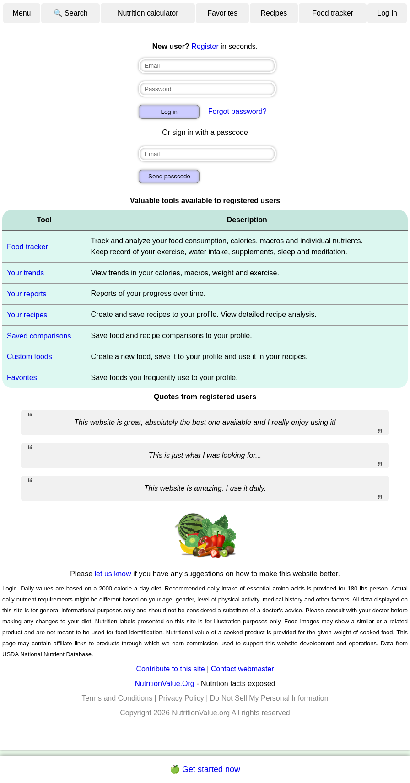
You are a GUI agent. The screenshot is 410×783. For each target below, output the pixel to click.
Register (205, 46)
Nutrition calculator (148, 13)
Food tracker (332, 13)
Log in (387, 13)
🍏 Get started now (205, 769)
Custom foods (29, 356)
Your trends (25, 273)
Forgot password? (237, 111)
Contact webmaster (242, 669)
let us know (113, 574)
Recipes (274, 13)
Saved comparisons (39, 335)
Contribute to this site (170, 669)
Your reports (27, 294)
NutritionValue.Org (164, 683)
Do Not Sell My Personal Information (269, 698)
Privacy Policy (181, 698)
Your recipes (27, 315)
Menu (21, 13)
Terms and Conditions (116, 698)
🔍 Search (71, 13)
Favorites (222, 13)
